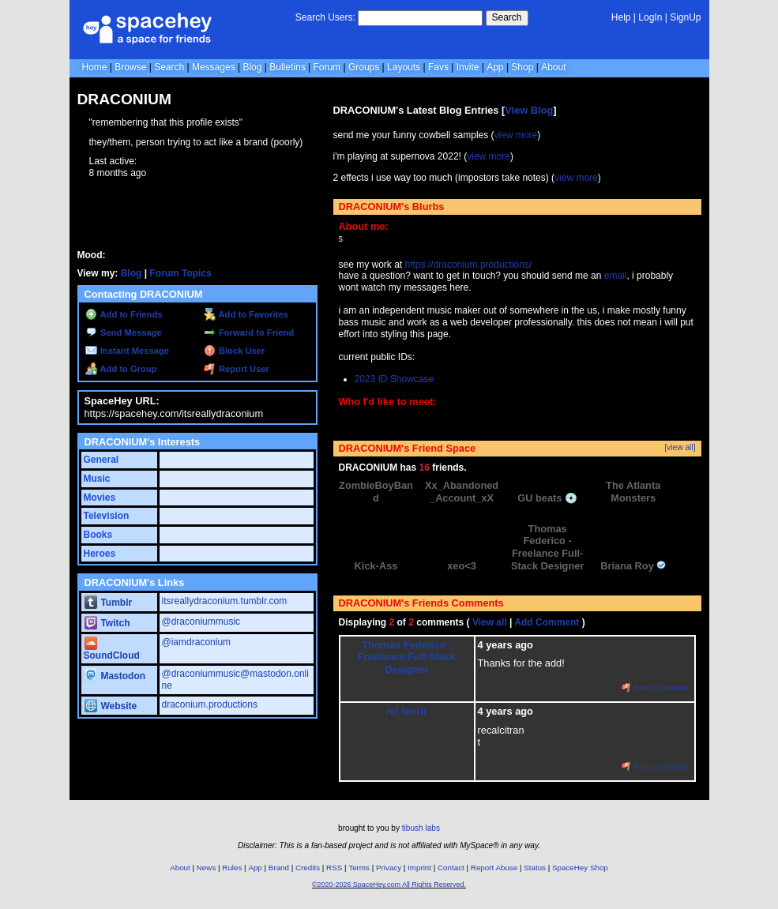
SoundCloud (112, 649)
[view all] (679, 447)
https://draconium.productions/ (468, 264)
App (495, 67)
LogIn (650, 17)
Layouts (403, 67)
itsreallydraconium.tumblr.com (225, 601)
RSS (334, 867)
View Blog (529, 110)
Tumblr (109, 602)
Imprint (419, 867)
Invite (468, 67)
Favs (438, 67)
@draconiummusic (201, 621)
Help (621, 17)
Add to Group (121, 369)
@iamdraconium (196, 642)
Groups (363, 67)
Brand (279, 867)
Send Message (123, 332)
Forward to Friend (249, 332)
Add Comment (546, 622)
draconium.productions (209, 704)
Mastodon (115, 676)
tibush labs (421, 828)
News (206, 867)
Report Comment (655, 688)
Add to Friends (124, 314)
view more (516, 135)
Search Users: (325, 17)
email (615, 275)
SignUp (685, 17)
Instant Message (127, 350)
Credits (307, 867)
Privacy (388, 867)
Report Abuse (494, 867)
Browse (130, 67)
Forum (326, 67)
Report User (236, 369)
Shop (522, 67)
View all (489, 622)
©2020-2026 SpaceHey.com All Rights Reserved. (389, 884)
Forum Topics (180, 273)
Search (507, 17)
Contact (451, 867)
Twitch (107, 623)
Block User (234, 350)
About (553, 67)
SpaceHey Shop (580, 867)
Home (94, 67)
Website (111, 706)
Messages (213, 67)
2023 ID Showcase (394, 379)
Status (535, 867)
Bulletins (287, 67)
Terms (359, 867)
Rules (232, 867)
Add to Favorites (246, 314)
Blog (251, 67)
